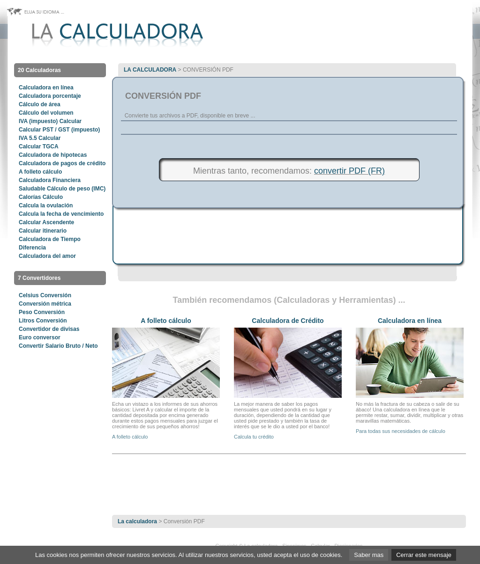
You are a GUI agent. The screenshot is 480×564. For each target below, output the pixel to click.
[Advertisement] (289, 130)
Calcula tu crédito (254, 436)
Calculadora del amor (47, 256)
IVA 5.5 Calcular (39, 138)
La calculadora (150, 69)
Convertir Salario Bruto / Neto (58, 346)
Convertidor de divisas (49, 329)
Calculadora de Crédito (287, 320)
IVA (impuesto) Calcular (50, 121)
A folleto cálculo (40, 171)
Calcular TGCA (39, 146)
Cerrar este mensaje (423, 554)
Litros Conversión (43, 320)
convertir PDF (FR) (349, 171)
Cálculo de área (39, 104)
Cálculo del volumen (46, 113)
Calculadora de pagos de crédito (62, 163)
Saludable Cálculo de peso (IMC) (62, 188)
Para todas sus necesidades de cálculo (400, 431)
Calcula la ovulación (46, 205)
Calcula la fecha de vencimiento (61, 214)
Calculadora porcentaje (50, 96)
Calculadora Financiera (50, 180)
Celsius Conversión (45, 295)
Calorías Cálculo (41, 197)
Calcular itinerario (43, 230)
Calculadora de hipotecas (53, 155)
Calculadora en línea (46, 87)
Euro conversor (39, 337)
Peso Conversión (42, 312)
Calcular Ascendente (46, 222)
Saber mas (368, 554)
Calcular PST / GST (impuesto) (59, 129)
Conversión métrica (45, 303)
